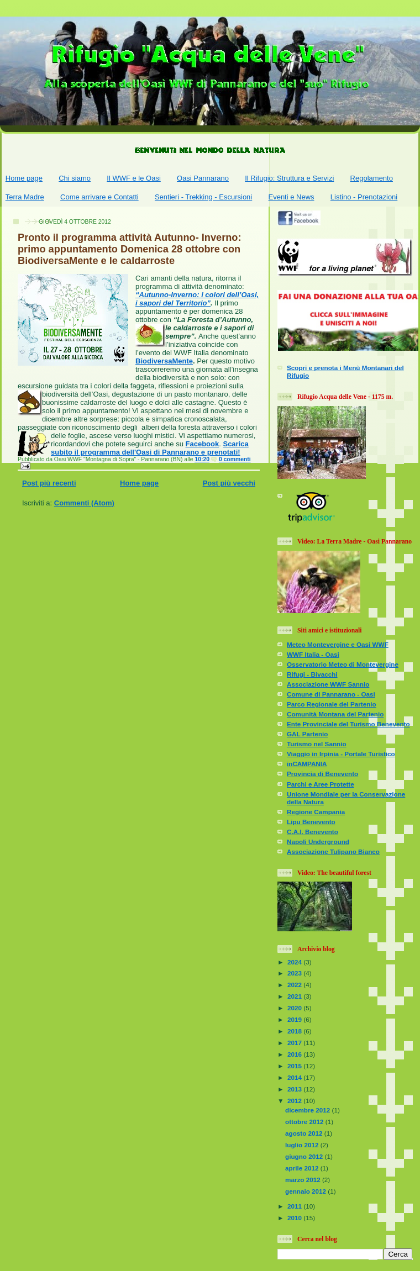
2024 (295, 962)
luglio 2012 (303, 1144)
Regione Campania (316, 811)
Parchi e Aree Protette (320, 784)
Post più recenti (49, 483)
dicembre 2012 (308, 1110)
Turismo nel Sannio (317, 743)
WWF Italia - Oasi (313, 654)
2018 (295, 1031)
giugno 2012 (304, 1156)
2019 (295, 1019)
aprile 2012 (303, 1168)
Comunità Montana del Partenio (335, 714)
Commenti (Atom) (84, 503)
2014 (295, 1077)
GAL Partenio (307, 733)
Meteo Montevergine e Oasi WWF (338, 644)
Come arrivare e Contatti (99, 197)
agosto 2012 (304, 1133)
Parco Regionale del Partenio (331, 704)
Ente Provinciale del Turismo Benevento (348, 723)
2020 (295, 1007)
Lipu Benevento (311, 821)
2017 (295, 1042)
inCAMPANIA (307, 763)
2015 (295, 1065)
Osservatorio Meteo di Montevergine (342, 664)
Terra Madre (25, 197)
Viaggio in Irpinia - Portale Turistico (341, 753)
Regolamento (371, 178)
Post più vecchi (229, 483)
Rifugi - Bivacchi (312, 674)
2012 (295, 1100)
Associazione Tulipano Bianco (333, 851)
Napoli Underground (318, 841)
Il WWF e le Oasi (134, 178)
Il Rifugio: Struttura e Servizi (289, 178)
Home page (24, 178)
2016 (295, 1054)
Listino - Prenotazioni (363, 197)
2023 (295, 973)
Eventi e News (291, 197)
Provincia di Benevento (322, 773)
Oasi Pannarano (203, 178)
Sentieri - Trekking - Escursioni (203, 197)
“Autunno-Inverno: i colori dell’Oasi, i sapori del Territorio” (197, 299)
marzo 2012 (303, 1179)
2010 (295, 1217)
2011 (295, 1206)
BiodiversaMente (164, 361)
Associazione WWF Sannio (328, 684)
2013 (295, 1089)
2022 (295, 984)
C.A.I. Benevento (312, 831)
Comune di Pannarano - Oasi (331, 694)
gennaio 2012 (306, 1191)
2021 (295, 996)
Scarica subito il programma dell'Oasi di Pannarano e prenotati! (150, 448)
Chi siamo (75, 178)
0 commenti (235, 459)
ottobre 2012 (305, 1121)
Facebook (202, 444)
